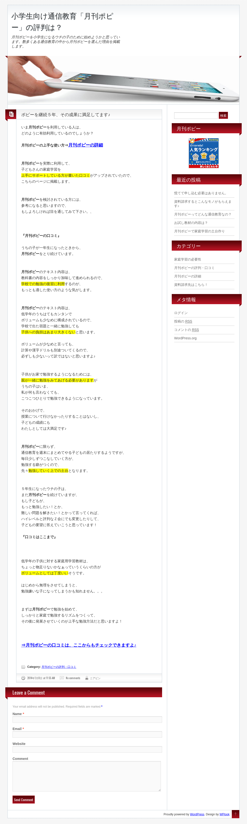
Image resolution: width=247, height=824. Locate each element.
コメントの (186, 330)
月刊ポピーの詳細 (85, 145)
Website (19, 744)
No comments (73, 678)
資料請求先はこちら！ (191, 285)
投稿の (183, 321)
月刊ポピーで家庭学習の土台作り (199, 231)
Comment (20, 759)
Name (17, 714)
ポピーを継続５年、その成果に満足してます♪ (65, 114)
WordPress (197, 820)
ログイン (181, 313)
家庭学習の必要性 (187, 259)
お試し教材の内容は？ (191, 223)
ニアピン (95, 678)
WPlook (224, 820)
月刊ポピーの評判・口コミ (58, 667)
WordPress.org (185, 338)
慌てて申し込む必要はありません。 (201, 193)
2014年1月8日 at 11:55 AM (41, 678)
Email (17, 729)
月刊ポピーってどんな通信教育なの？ (203, 214)
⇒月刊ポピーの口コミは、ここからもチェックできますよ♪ (78, 645)
